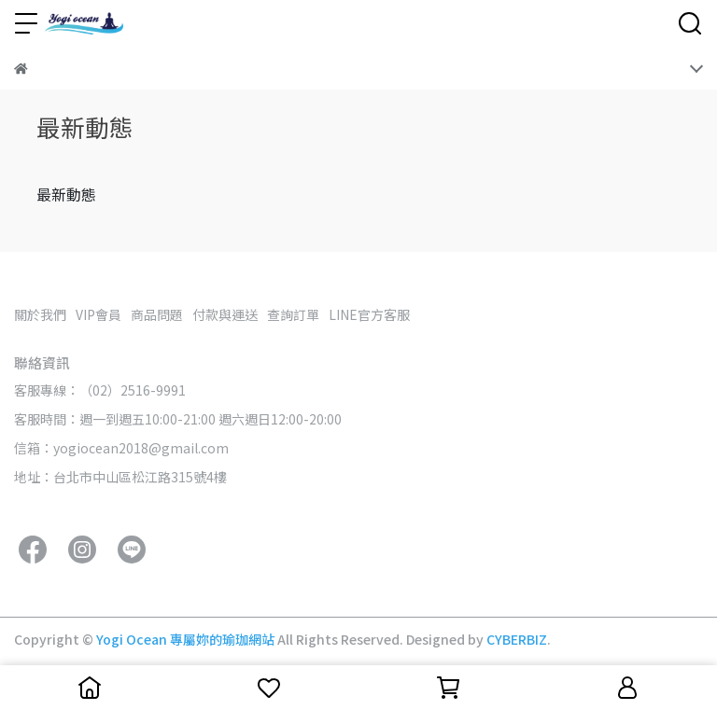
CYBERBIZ (516, 639)
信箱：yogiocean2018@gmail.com (121, 448)
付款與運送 (225, 314)
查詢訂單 (293, 314)
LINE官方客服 (369, 314)
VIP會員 (98, 314)
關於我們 (40, 314)
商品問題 (157, 314)
